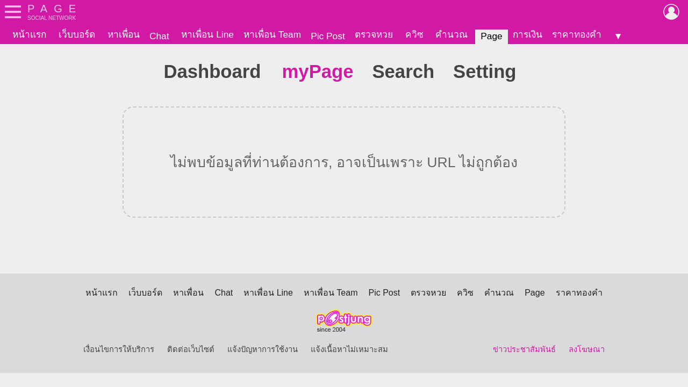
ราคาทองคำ (576, 34)
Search (403, 71)
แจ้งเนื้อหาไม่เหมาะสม (349, 349)
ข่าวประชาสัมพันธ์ (524, 349)
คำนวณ (451, 34)
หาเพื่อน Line (207, 34)
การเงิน (527, 34)
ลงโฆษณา (587, 349)
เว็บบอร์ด (77, 34)
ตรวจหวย (374, 34)
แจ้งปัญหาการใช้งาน (262, 349)
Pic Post (328, 36)
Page (491, 36)
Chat (159, 36)
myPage (318, 71)
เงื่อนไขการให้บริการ (118, 349)
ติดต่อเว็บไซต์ (190, 349)
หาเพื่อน (124, 34)
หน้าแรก (29, 34)
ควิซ (414, 34)
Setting (484, 71)
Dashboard (212, 71)
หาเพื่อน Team (272, 34)
